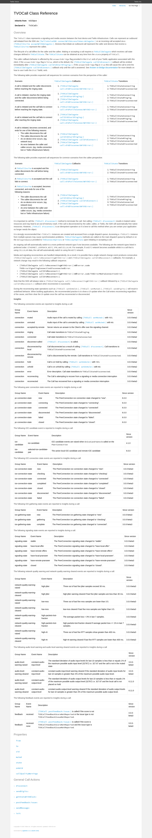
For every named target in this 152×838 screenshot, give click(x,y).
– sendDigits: (21, 791)
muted (18, 757)
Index (114, 5)
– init (17, 813)
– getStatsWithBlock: (25, 797)
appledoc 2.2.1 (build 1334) (30, 830)
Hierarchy (122, 5)
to (16, 746)
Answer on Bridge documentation (104, 67)
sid (16, 751)
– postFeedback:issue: (26, 802)
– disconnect (20, 786)
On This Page (134, 5)
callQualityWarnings (26, 773)
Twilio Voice (14, 1)
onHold (18, 768)
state (18, 762)
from (17, 740)
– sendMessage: (22, 808)
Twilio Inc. (138, 1)
